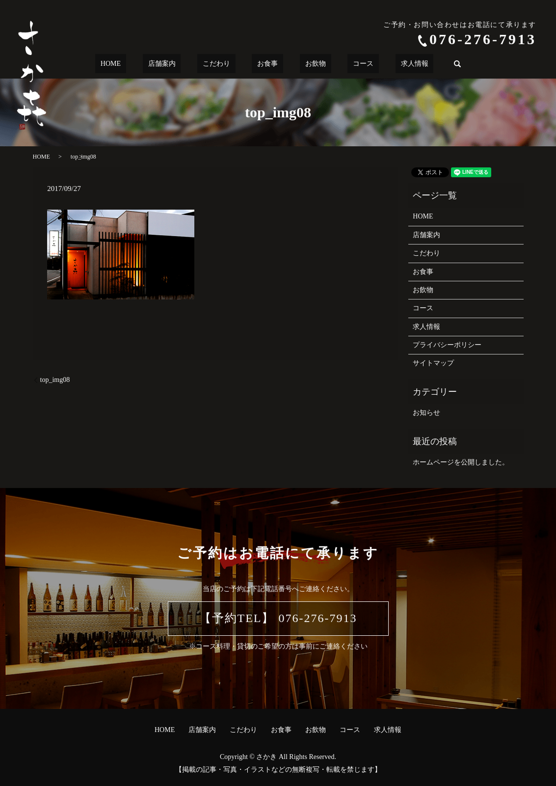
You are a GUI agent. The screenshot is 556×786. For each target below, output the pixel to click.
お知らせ (426, 412)
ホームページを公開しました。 (461, 462)
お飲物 (304, 64)
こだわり (227, 64)
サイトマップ (433, 363)
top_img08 (55, 379)
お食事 (267, 64)
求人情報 (382, 64)
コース (342, 64)
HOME (142, 64)
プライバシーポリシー (447, 345)
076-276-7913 (482, 39)
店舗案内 (183, 64)
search (420, 63)
